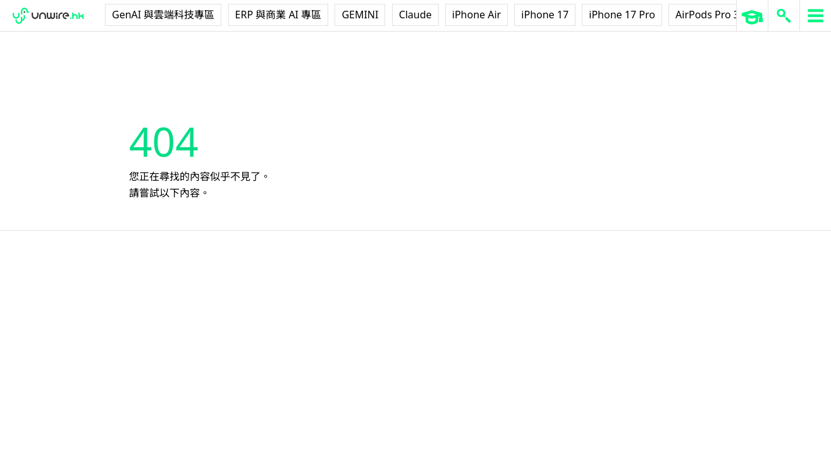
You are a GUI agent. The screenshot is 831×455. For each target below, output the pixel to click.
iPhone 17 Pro (622, 14)
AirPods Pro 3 (707, 14)
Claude (415, 14)
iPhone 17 (545, 14)
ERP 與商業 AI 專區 (278, 14)
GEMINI (360, 14)
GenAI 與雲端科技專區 (163, 14)
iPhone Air (476, 14)
